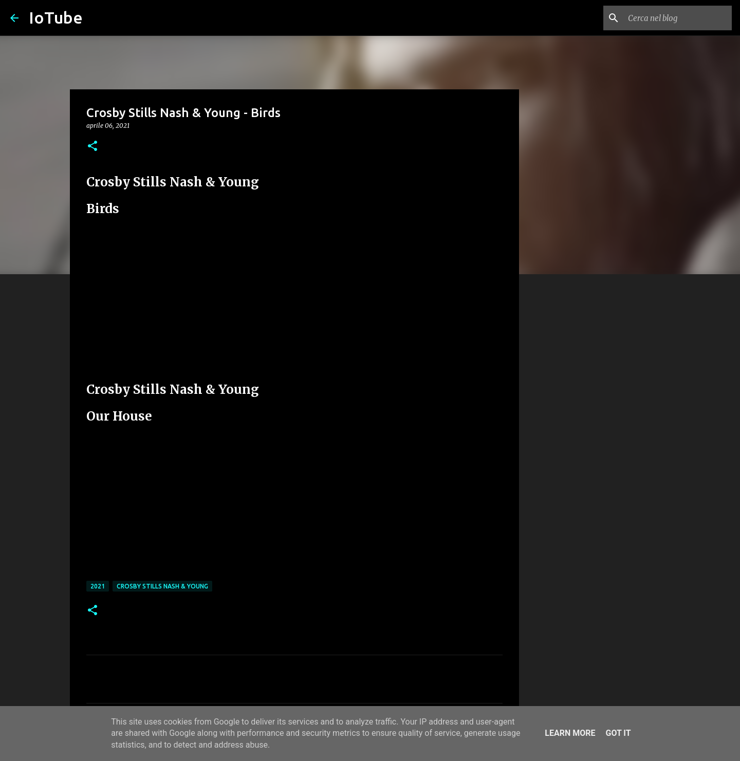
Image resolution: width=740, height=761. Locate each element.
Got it (618, 733)
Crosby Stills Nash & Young (162, 586)
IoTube (56, 17)
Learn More (570, 733)
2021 (97, 586)
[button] (92, 147)
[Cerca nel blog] (678, 18)
